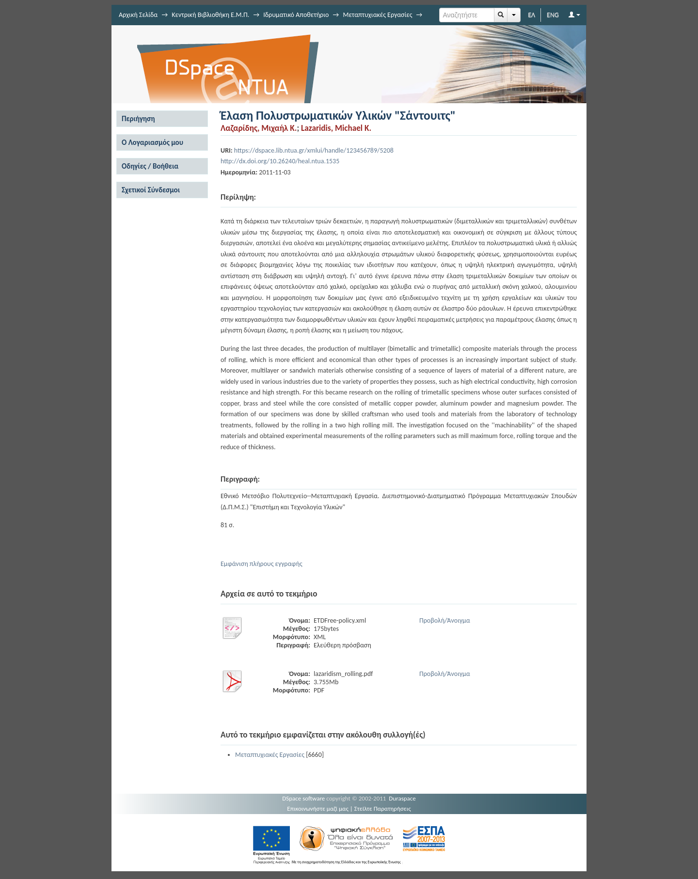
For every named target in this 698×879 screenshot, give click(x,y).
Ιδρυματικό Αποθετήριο (296, 15)
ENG (553, 15)
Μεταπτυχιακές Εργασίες (377, 15)
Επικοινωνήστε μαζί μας (318, 808)
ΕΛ (531, 15)
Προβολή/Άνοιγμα (444, 620)
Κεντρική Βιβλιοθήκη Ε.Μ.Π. (210, 15)
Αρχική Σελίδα (138, 15)
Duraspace (402, 798)
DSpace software (303, 798)
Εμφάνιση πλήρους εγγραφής (261, 564)
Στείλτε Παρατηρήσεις (382, 808)
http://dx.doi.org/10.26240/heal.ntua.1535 (280, 161)
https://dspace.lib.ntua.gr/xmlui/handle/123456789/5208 (314, 150)
